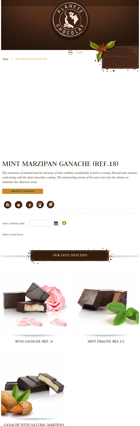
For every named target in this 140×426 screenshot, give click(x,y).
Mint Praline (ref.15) (106, 341)
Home (5, 58)
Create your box (23, 191)
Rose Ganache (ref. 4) (34, 341)
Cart (79, 52)
